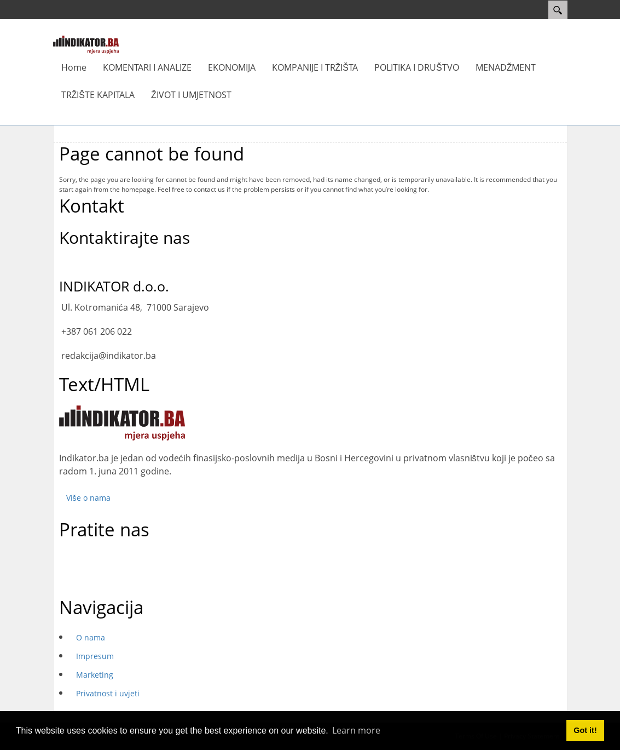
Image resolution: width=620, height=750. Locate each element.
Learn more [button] (356, 730)
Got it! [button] (584, 730)
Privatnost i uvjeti (108, 693)
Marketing (94, 674)
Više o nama (88, 498)
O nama (90, 637)
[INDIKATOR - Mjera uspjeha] (86, 44)
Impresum (95, 656)
